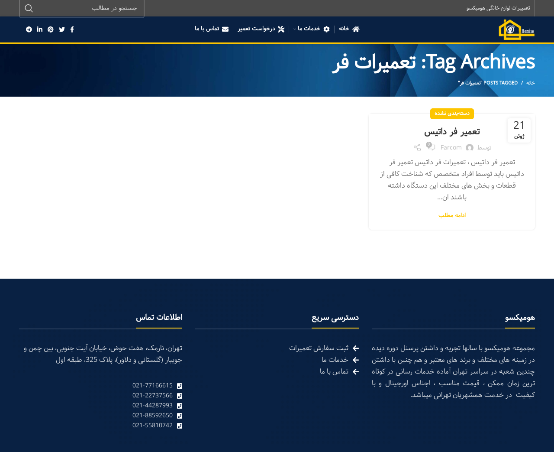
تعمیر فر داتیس (452, 132)
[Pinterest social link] (50, 30)
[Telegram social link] (29, 30)
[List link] (100, 387)
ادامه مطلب (452, 217)
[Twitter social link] (62, 30)
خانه (530, 84)
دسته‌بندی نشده (452, 114)
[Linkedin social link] (40, 30)
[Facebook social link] (72, 30)
